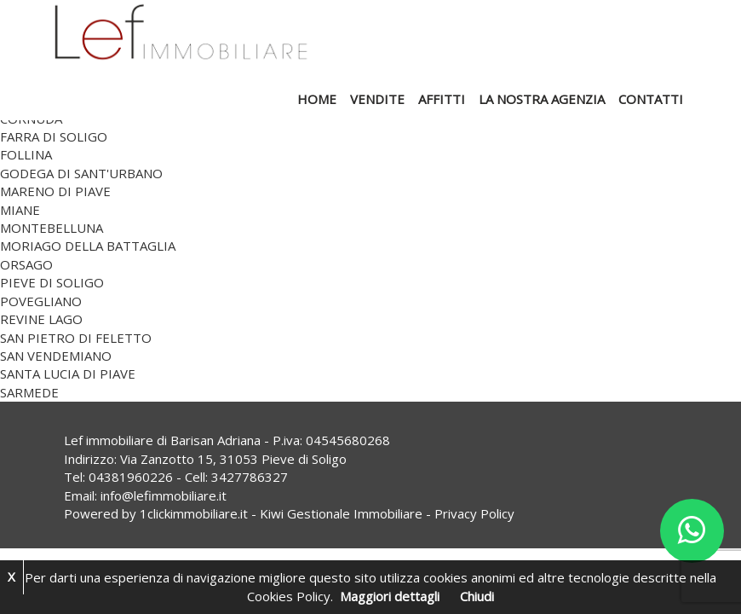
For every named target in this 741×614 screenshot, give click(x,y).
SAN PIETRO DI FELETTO (76, 337)
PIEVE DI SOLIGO (52, 282)
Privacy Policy (474, 513)
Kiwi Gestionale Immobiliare (341, 513)
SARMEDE (29, 392)
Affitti (441, 98)
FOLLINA (26, 154)
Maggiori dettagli (389, 596)
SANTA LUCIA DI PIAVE (67, 373)
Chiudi (477, 596)
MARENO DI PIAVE (55, 191)
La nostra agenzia (542, 98)
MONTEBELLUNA (51, 227)
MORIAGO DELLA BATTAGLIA (87, 245)
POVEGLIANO (41, 301)
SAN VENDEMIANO (56, 355)
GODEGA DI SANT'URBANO (81, 173)
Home (316, 98)
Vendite (377, 98)
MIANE (20, 209)
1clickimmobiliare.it (194, 513)
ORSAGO (26, 264)
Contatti (650, 98)
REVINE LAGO (41, 318)
